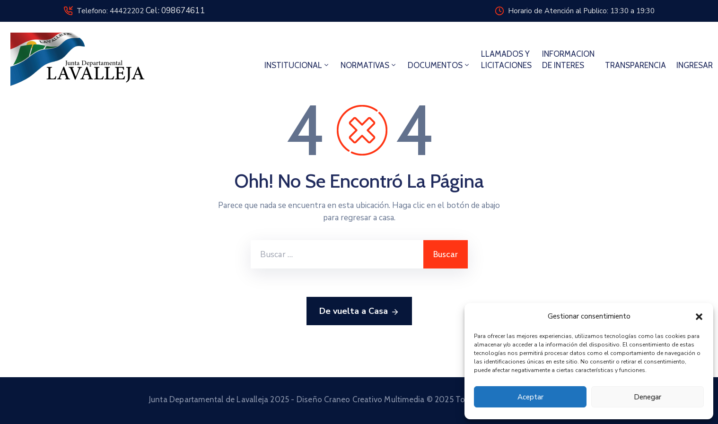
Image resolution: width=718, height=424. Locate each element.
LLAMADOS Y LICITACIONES (506, 59)
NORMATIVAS (369, 65)
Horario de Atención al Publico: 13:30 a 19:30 (581, 11)
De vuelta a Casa (359, 311)
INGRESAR (694, 65)
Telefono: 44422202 (141, 11)
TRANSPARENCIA (635, 65)
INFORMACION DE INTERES (568, 59)
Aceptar (530, 397)
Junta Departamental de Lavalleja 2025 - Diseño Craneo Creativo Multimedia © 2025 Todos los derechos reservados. (359, 399)
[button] (699, 316)
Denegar (647, 397)
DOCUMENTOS (439, 65)
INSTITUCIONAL (297, 65)
